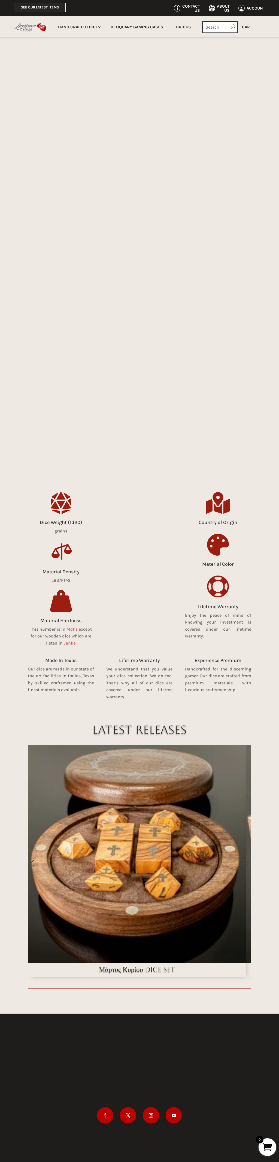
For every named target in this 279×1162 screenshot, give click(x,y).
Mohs (72, 629)
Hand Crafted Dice (78, 27)
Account (256, 8)
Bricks (183, 27)
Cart (247, 27)
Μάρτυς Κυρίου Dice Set (137, 970)
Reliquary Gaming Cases (137, 27)
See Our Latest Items (40, 7)
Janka (70, 643)
